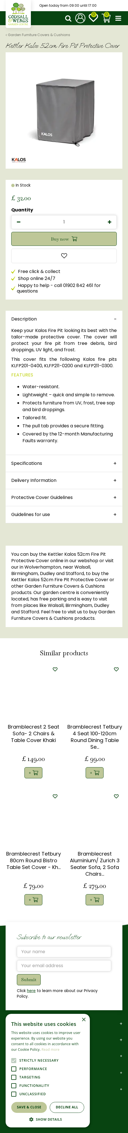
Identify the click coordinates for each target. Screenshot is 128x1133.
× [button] (83, 1020)
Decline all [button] (67, 1107)
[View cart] (106, 18)
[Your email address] (64, 965)
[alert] (48, 1070)
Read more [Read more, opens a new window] (51, 1049)
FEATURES (22, 375)
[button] (47, 1119)
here (31, 990)
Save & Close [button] (29, 1107)
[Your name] (64, 951)
